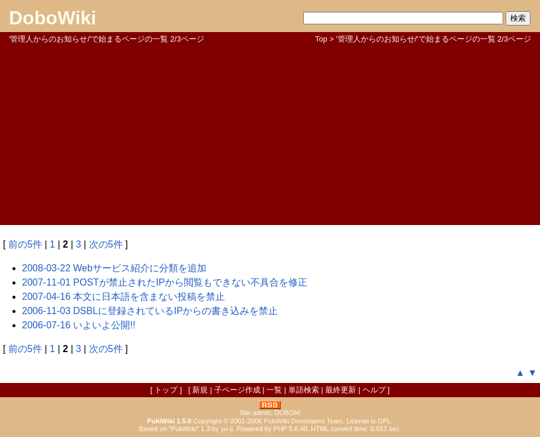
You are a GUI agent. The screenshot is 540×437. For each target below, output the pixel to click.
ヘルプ (374, 389)
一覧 (274, 389)
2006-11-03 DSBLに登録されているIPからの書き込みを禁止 (150, 311)
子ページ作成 (237, 389)
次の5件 (106, 244)
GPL (384, 421)
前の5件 (25, 244)
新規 (200, 389)
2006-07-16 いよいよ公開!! (78, 325)
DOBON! (287, 412)
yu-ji (227, 428)
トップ (165, 389)
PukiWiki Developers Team (303, 421)
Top (321, 38)
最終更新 (340, 389)
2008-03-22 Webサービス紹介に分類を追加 (114, 268)
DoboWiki (52, 17)
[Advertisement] (270, 133)
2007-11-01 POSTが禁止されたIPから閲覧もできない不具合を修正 (164, 282)
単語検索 (303, 389)
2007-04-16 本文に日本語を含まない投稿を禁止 (123, 297)
